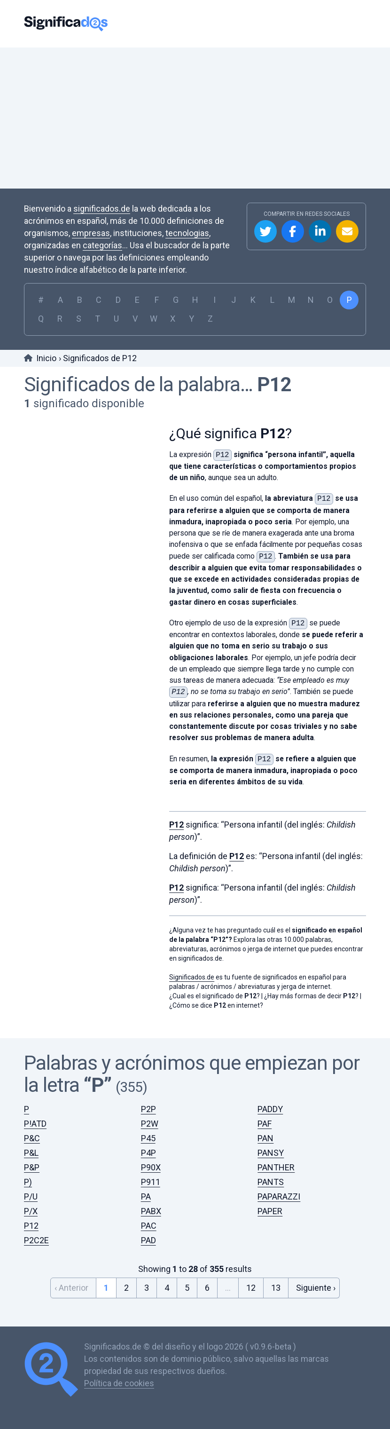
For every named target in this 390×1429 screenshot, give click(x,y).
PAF (264, 1124)
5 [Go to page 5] (187, 1288)
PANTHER (276, 1167)
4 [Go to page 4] (166, 1288)
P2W (149, 1124)
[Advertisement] (195, 118)
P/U (31, 1196)
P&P (31, 1167)
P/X (31, 1211)
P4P (148, 1153)
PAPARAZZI (278, 1196)
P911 (150, 1182)
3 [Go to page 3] (146, 1288)
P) (28, 1182)
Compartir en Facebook (292, 231)
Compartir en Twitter (265, 231)
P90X (151, 1167)
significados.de (101, 208)
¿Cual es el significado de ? (214, 996)
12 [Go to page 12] (251, 1288)
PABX (151, 1211)
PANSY (270, 1153)
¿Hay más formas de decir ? (311, 996)
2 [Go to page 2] (126, 1288)
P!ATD (35, 1124)
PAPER (269, 1211)
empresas (91, 233)
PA (146, 1196)
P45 (148, 1138)
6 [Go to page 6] (207, 1288)
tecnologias (187, 233)
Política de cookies (119, 1383)
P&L (31, 1153)
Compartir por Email (347, 231)
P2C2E (36, 1240)
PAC (148, 1226)
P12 (274, 384)
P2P (148, 1109)
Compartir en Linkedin (320, 231)
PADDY (270, 1109)
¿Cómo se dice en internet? (216, 1005)
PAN (265, 1138)
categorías (102, 245)
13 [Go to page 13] (276, 1288)
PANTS (270, 1182)
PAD (148, 1240)
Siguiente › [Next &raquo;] (315, 1288)
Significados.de (66, 23)
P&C (32, 1138)
